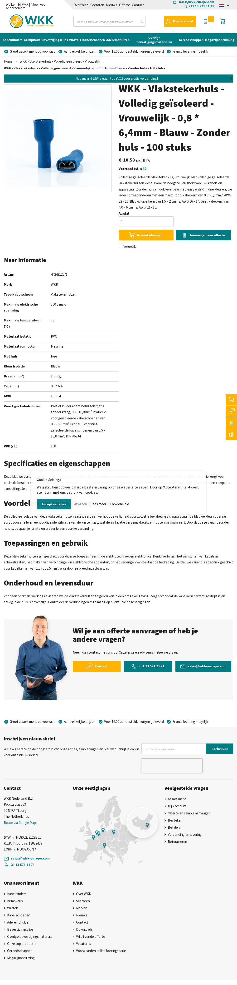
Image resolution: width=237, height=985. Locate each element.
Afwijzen (80, 504)
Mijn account (183, 21)
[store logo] (23, 20)
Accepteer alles (54, 504)
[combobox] (109, 21)
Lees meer (98, 504)
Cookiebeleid (119, 504)
